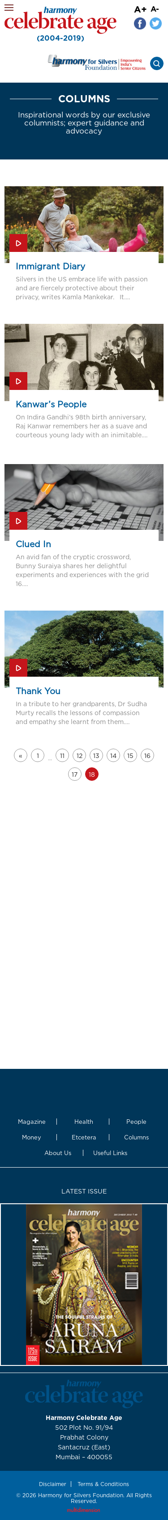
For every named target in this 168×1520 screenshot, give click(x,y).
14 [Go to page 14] (113, 755)
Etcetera (84, 1137)
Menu (9, 7)
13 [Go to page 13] (96, 755)
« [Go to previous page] (20, 755)
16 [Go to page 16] (147, 755)
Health (83, 1121)
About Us (57, 1153)
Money (31, 1137)
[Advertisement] (84, 854)
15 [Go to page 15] (130, 755)
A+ (140, 9)
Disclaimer (52, 1484)
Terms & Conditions (103, 1484)
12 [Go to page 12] (79, 755)
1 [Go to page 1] (38, 755)
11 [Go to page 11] (62, 755)
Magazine (32, 1121)
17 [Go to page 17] (75, 774)
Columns (136, 1137)
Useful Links (110, 1153)
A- (155, 8)
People (136, 1121)
